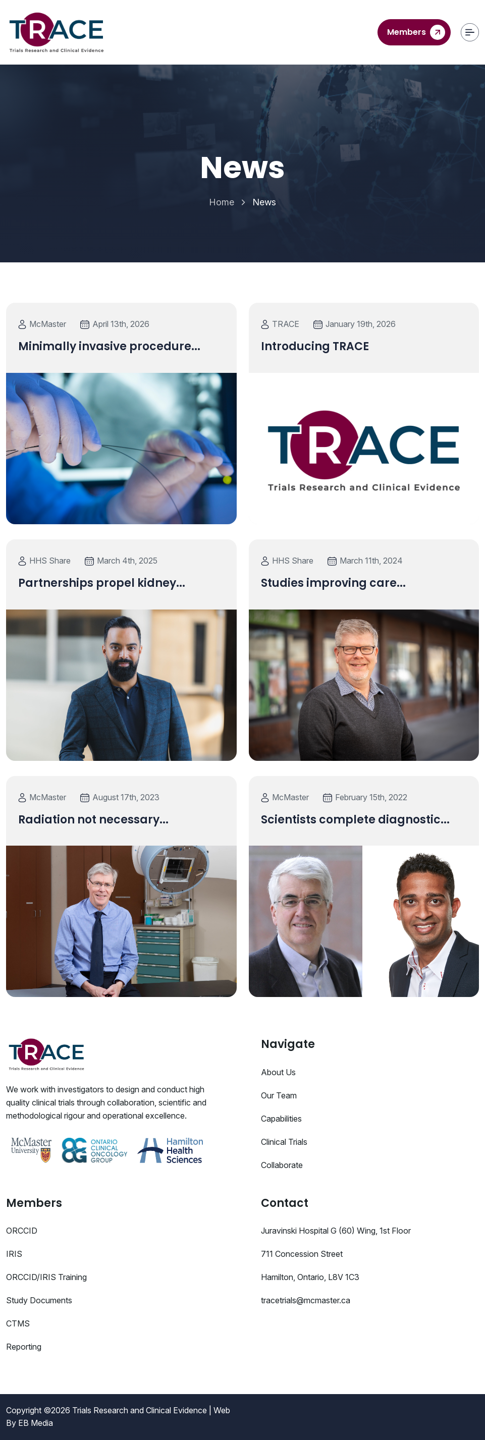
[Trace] (56, 32)
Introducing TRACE (315, 346)
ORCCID (21, 1231)
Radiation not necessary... (93, 819)
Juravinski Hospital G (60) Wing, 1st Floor (336, 1231)
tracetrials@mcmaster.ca (305, 1300)
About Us (278, 1072)
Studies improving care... (333, 583)
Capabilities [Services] (281, 1119)
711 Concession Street (302, 1254)
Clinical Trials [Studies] (284, 1142)
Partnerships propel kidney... (101, 583)
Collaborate (282, 1165)
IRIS (14, 1254)
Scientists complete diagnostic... (355, 819)
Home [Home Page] (221, 202)
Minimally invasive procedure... (109, 346)
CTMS (18, 1323)
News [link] (264, 202)
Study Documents (39, 1300)
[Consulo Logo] (46, 1054)
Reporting (23, 1347)
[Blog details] (121, 448)
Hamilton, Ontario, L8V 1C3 (310, 1277)
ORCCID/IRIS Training (46, 1277)
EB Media (35, 1423)
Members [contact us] (416, 32)
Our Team (279, 1095)
